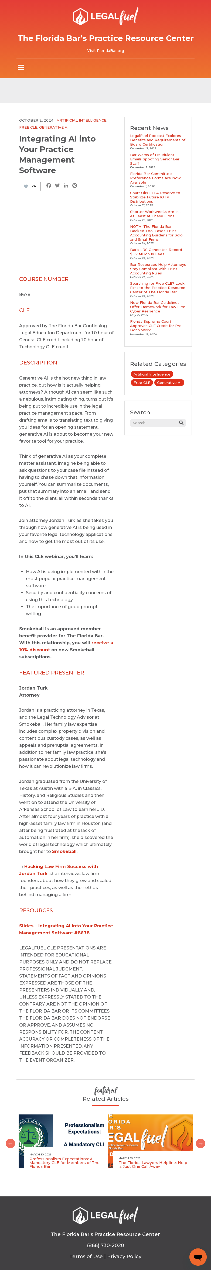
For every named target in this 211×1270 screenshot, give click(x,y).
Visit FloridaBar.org (105, 51)
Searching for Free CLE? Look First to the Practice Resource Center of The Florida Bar (157, 287)
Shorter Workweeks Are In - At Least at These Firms (155, 213)
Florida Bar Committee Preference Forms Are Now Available (155, 177)
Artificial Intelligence (81, 120)
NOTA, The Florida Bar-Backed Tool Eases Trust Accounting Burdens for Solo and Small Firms (156, 233)
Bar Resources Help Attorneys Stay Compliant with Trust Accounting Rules (158, 268)
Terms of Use (86, 1256)
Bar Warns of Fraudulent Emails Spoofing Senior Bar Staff (154, 159)
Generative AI (54, 127)
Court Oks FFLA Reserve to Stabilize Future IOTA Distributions (155, 197)
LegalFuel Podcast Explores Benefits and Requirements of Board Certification (157, 139)
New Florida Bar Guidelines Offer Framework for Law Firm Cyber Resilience (157, 306)
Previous (8, 1141)
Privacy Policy (124, 1256)
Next (198, 1141)
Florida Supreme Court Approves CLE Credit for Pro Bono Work (156, 325)
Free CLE (28, 127)
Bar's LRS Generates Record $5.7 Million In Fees (156, 251)
